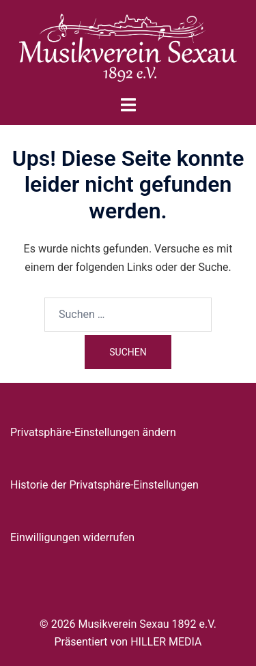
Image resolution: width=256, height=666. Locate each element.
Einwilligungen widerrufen (72, 537)
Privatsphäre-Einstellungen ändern (93, 432)
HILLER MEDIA (165, 641)
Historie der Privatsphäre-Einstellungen (104, 484)
